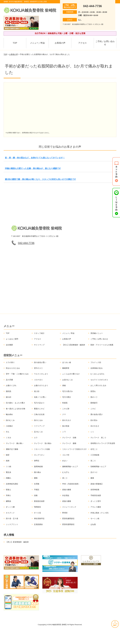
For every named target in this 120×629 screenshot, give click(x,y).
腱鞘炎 (8, 501)
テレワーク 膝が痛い (14, 443)
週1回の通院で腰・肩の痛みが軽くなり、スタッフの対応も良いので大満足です (40, 179)
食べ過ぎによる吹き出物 (15, 409)
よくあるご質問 (12, 339)
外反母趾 (65, 495)
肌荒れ (93, 391)
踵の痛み (37, 472)
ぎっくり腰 (10, 507)
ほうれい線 (66, 362)
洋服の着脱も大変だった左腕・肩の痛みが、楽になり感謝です (33, 168)
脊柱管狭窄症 (39, 519)
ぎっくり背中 (95, 501)
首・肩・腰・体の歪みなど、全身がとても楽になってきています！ (35, 158)
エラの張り (10, 362)
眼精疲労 (94, 403)
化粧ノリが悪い (40, 397)
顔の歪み (94, 420)
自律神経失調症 (12, 484)
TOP (15, 43)
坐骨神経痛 (94, 490)
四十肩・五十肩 (12, 519)
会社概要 (9, 345)
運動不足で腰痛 (12, 449)
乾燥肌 (65, 403)
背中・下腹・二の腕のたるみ (17, 374)
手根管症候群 (95, 495)
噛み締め (9, 414)
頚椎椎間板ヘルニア (98, 467)
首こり (93, 461)
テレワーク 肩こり (98, 438)
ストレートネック (69, 507)
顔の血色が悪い (40, 362)
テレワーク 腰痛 (69, 443)
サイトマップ (39, 345)
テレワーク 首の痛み (43, 443)
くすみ (8, 438)
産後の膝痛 (66, 490)
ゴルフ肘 (65, 455)
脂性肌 (8, 391)
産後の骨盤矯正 (96, 484)
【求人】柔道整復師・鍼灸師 (73, 345)
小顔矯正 (9, 426)
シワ (64, 432)
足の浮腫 (9, 380)
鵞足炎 (8, 472)
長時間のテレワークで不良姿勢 (102, 443)
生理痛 (36, 484)
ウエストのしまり (41, 374)
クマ (64, 414)
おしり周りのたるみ (98, 385)
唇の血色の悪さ (96, 414)
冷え (7, 432)
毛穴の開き (66, 397)
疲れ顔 (8, 397)
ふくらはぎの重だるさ (71, 374)
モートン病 (94, 519)
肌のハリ (94, 397)
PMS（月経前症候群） (71, 484)
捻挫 (7, 461)
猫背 (7, 455)
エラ (36, 438)
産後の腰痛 (66, 501)
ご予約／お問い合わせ (105, 43)
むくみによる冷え (97, 374)
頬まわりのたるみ (13, 368)
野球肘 (65, 513)
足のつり (94, 472)
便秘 (64, 385)
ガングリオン (39, 455)
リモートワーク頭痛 (42, 449)
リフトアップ (39, 426)
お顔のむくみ (67, 380)
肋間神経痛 (38, 467)
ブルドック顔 (95, 362)
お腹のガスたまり (41, 385)
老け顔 (36, 391)
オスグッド (10, 513)
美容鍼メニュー (96, 333)
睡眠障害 (65, 368)
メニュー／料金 (37, 43)
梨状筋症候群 (39, 501)
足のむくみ (38, 432)
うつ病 (8, 467)
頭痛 (36, 495)
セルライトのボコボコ (99, 380)
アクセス (82, 43)
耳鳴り (8, 495)
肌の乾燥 (65, 426)
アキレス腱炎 (95, 507)
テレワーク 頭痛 (69, 438)
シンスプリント (12, 524)
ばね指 (93, 524)
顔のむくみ (10, 420)
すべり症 (37, 513)
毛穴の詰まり (39, 403)
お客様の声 (60, 43)
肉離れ (8, 478)
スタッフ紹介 (39, 333)
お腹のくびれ (11, 385)
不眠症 (36, 490)
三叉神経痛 (94, 455)
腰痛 (36, 478)
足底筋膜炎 (38, 524)
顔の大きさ (66, 420)
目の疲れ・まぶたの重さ (15, 403)
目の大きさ (94, 426)
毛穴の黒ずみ (67, 391)
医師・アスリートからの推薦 (101, 345)
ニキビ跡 (65, 409)
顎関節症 (37, 507)
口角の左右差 (39, 414)
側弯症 (36, 461)
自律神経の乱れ (96, 368)
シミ (92, 432)
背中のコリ (38, 368)
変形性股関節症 (68, 524)
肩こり (65, 478)
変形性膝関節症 (68, 519)
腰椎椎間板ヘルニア (70, 467)
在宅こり (94, 449)
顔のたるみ (38, 420)
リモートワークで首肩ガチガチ (74, 449)
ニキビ (93, 409)
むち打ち (65, 472)
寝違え (8, 490)
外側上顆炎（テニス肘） (100, 513)
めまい (65, 461)
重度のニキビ (39, 409)
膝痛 (92, 478)
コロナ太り (38, 380)
